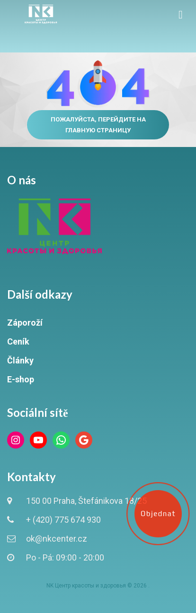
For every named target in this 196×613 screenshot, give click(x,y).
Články (20, 360)
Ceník (18, 341)
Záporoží (25, 323)
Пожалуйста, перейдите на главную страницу (98, 125)
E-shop (20, 379)
